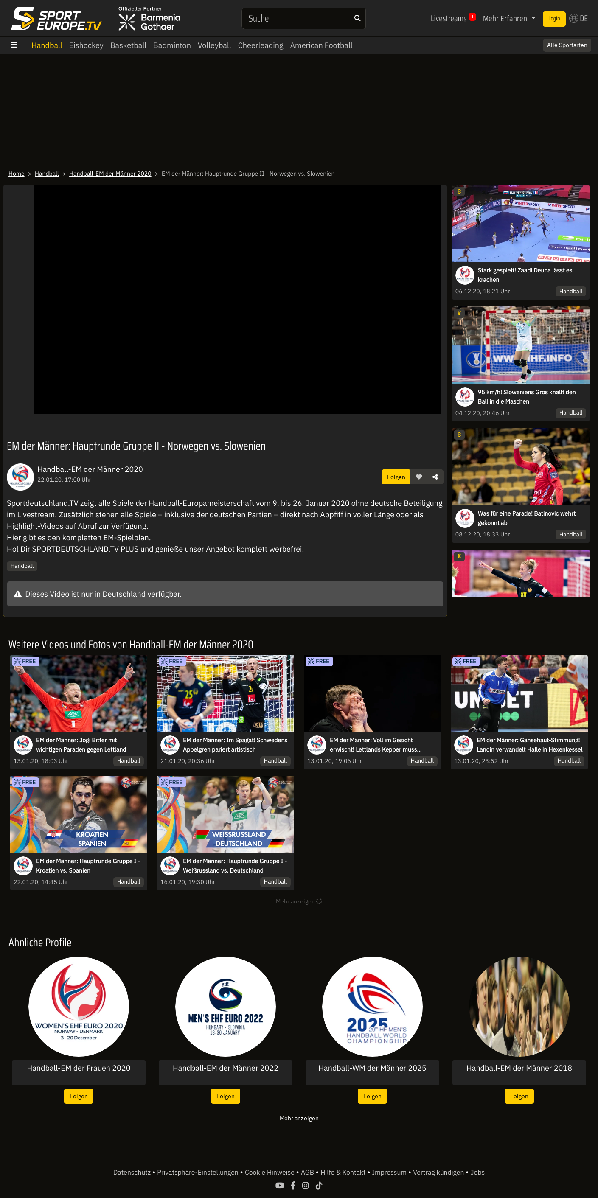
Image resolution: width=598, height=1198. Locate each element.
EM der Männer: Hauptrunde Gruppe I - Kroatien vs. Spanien (88, 865)
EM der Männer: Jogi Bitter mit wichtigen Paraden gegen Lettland (81, 744)
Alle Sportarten (567, 45)
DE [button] (578, 18)
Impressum (390, 1172)
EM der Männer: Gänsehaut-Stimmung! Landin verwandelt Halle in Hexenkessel (529, 744)
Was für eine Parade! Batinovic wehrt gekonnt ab (527, 518)
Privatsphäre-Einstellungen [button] (198, 1172)
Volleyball (214, 45)
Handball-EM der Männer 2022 (225, 1068)
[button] (418, 477)
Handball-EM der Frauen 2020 (79, 1068)
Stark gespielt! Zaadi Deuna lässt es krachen (525, 275)
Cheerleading (261, 45)
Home (16, 173)
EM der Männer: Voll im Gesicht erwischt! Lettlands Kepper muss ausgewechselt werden (373, 745)
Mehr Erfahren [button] (506, 18)
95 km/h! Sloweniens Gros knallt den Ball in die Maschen (527, 396)
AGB (308, 1172)
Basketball (128, 45)
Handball (46, 45)
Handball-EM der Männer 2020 (110, 173)
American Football (321, 45)
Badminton (172, 45)
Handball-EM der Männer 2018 (519, 1068)
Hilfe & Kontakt (343, 1172)
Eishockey (86, 45)
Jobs (478, 1172)
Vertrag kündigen (439, 1172)
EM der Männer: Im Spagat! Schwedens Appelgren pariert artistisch (235, 744)
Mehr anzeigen (299, 1118)
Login (554, 18)
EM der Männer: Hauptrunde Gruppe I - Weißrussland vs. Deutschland (235, 865)
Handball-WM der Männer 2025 (372, 1068)
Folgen (396, 477)
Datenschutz (132, 1172)
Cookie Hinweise (270, 1172)
